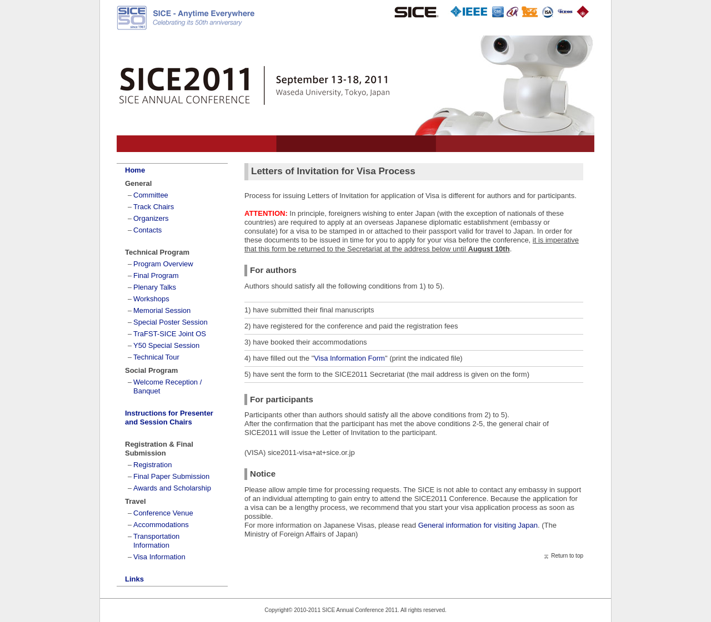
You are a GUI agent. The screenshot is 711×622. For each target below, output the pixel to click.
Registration (152, 465)
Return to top (567, 556)
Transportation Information (156, 540)
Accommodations (161, 524)
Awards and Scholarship (172, 488)
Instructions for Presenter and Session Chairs (169, 417)
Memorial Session (162, 310)
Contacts (147, 230)
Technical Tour (156, 357)
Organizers (151, 218)
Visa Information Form (349, 358)
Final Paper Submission (171, 476)
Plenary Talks (154, 287)
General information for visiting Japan (477, 525)
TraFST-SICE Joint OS (169, 334)
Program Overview (163, 264)
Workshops (151, 299)
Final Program (156, 275)
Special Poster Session (170, 322)
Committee (150, 195)
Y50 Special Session (166, 345)
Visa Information (159, 557)
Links (134, 579)
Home (135, 170)
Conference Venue (163, 513)
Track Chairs (153, 207)
